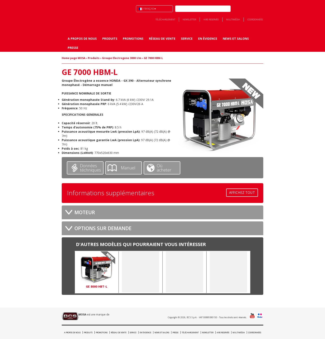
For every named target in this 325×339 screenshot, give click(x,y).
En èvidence (207, 39)
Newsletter (189, 19)
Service (187, 39)
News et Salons (236, 39)
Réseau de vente (162, 39)
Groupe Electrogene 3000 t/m (121, 58)
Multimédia (233, 19)
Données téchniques (90, 168)
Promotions (133, 39)
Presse (73, 48)
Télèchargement (165, 19)
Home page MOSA (73, 58)
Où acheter (164, 168)
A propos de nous (82, 39)
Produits (109, 39)
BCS (83, 15)
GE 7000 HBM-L (153, 58)
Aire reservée (211, 19)
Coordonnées (255, 19)
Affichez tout (242, 192)
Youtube (255, 8)
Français (147, 8)
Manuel (128, 168)
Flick (263, 8)
